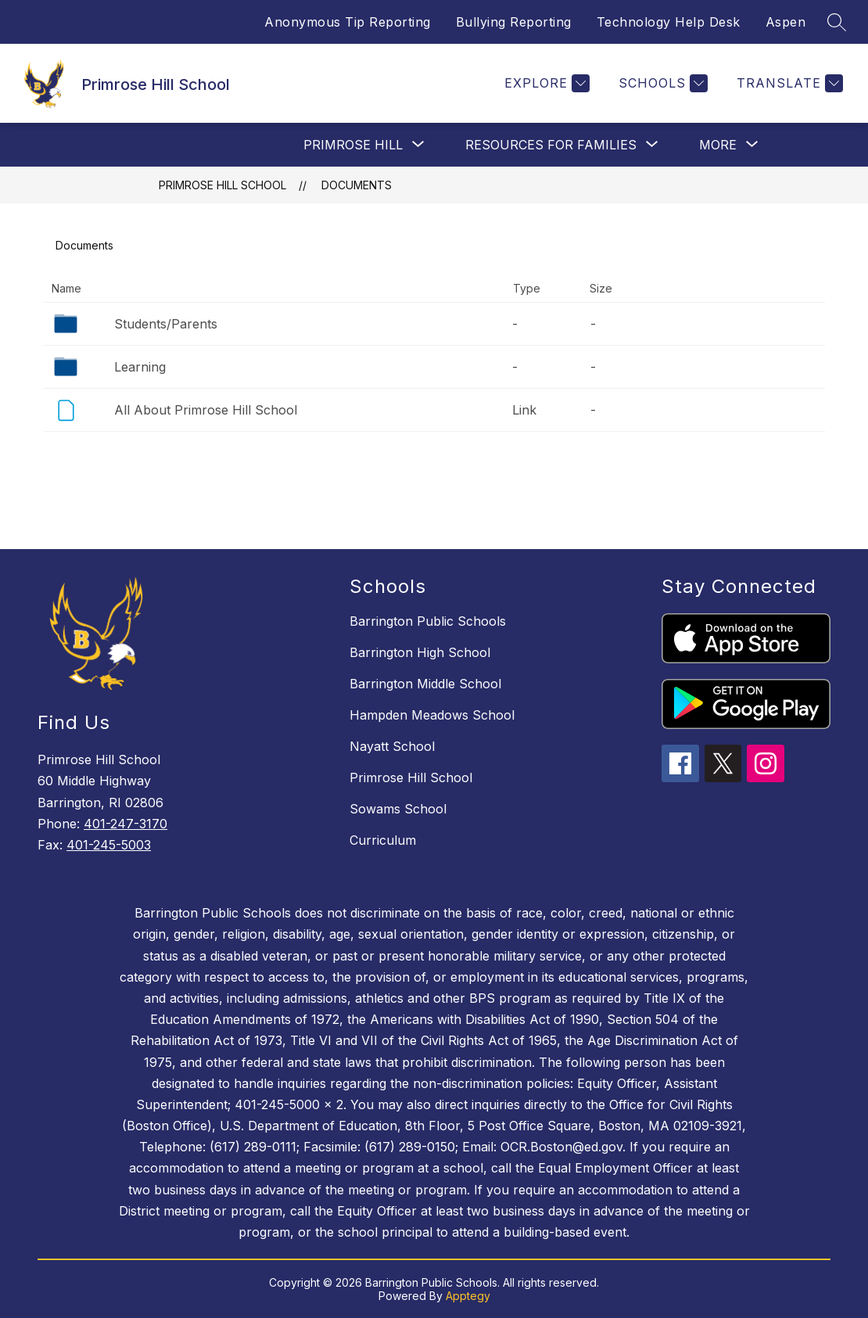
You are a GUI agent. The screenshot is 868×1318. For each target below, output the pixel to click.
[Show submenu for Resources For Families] (551, 144)
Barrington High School (420, 652)
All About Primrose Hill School (205, 410)
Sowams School (398, 809)
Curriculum (383, 840)
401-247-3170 (125, 823)
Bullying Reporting (514, 22)
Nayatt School (392, 746)
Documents (356, 185)
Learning (140, 367)
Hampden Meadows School (432, 715)
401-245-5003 (108, 845)
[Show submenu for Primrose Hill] (353, 144)
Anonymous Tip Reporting (347, 22)
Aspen (786, 22)
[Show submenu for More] (718, 144)
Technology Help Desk (669, 22)
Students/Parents (165, 324)
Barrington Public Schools (428, 621)
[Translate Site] (788, 83)
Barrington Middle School (425, 683)
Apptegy (468, 1295)
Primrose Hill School (222, 185)
